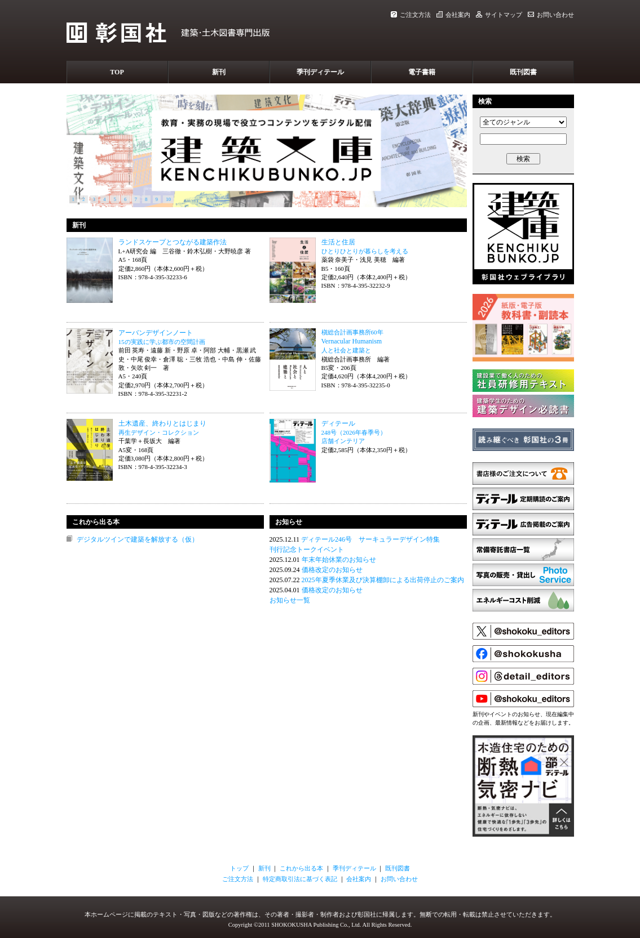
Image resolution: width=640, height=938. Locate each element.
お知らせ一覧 (290, 600)
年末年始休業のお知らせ (339, 560)
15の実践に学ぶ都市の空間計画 (161, 341)
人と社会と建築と (346, 350)
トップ (239, 868)
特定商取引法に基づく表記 (300, 879)
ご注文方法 (411, 14)
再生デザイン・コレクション (158, 432)
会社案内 (453, 14)
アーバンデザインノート (155, 333)
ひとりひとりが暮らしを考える (364, 251)
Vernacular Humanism (351, 341)
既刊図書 (523, 72)
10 (168, 199)
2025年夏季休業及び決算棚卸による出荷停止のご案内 (383, 580)
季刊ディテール (320, 72)
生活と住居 (338, 242)
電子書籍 (421, 72)
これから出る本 (301, 868)
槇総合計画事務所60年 (352, 332)
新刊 (219, 72)
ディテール (338, 423)
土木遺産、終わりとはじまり (162, 423)
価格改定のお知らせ (332, 570)
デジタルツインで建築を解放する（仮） (137, 539)
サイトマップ (499, 14)
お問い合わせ (551, 14)
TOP (116, 72)
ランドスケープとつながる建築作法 (172, 242)
